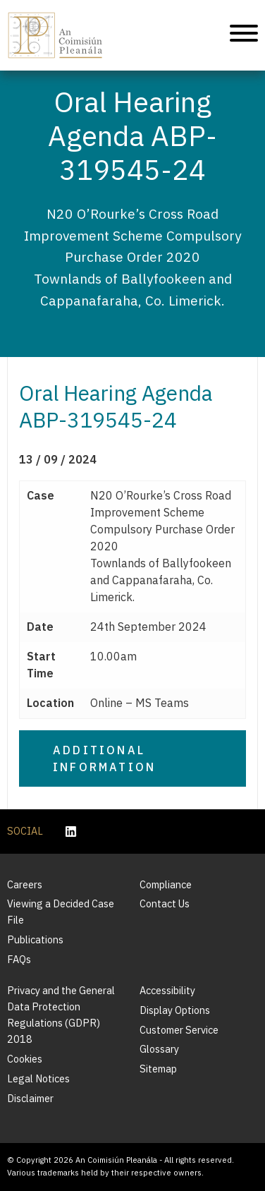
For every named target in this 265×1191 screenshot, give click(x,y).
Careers (24, 884)
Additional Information (104, 758)
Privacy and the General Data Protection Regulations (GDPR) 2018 (61, 1015)
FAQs (19, 959)
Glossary (159, 1049)
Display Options (175, 1010)
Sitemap (158, 1068)
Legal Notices (38, 1078)
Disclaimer (30, 1098)
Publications (35, 939)
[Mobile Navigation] (244, 36)
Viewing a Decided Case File (60, 911)
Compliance (166, 884)
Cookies (24, 1058)
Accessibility (167, 990)
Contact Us (165, 903)
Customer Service (179, 1029)
